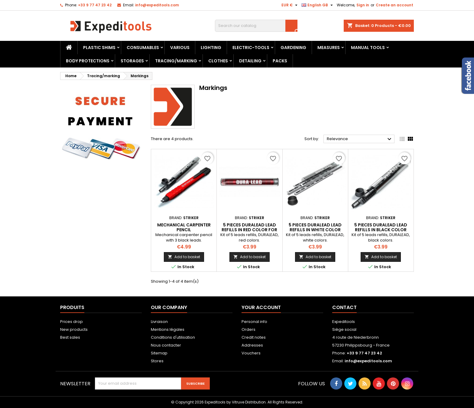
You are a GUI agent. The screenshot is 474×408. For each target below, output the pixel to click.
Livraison (159, 321)
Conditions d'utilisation (173, 337)
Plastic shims (99, 47)
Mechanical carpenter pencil (184, 227)
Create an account (394, 5)
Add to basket (184, 256)
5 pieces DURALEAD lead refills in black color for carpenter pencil (380, 230)
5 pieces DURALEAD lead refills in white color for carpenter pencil (315, 230)
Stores (157, 361)
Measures (328, 47)
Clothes (218, 61)
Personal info (254, 321)
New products (74, 329)
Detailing (250, 61)
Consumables (143, 47)
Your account (261, 307)
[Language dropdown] (317, 5)
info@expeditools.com (157, 5)
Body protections (87, 61)
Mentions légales (167, 329)
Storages (132, 61)
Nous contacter (166, 345)
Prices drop (71, 321)
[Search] (256, 26)
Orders (248, 329)
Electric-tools (250, 47)
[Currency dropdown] (290, 5)
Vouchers (251, 353)
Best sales (70, 337)
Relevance (360, 139)
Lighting (211, 47)
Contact (344, 307)
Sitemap (159, 353)
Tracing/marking (176, 61)
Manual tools (368, 47)
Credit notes (254, 337)
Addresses (252, 345)
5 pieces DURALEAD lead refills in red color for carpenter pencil (249, 230)
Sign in (362, 5)
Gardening (293, 47)
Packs (280, 61)
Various (180, 47)
